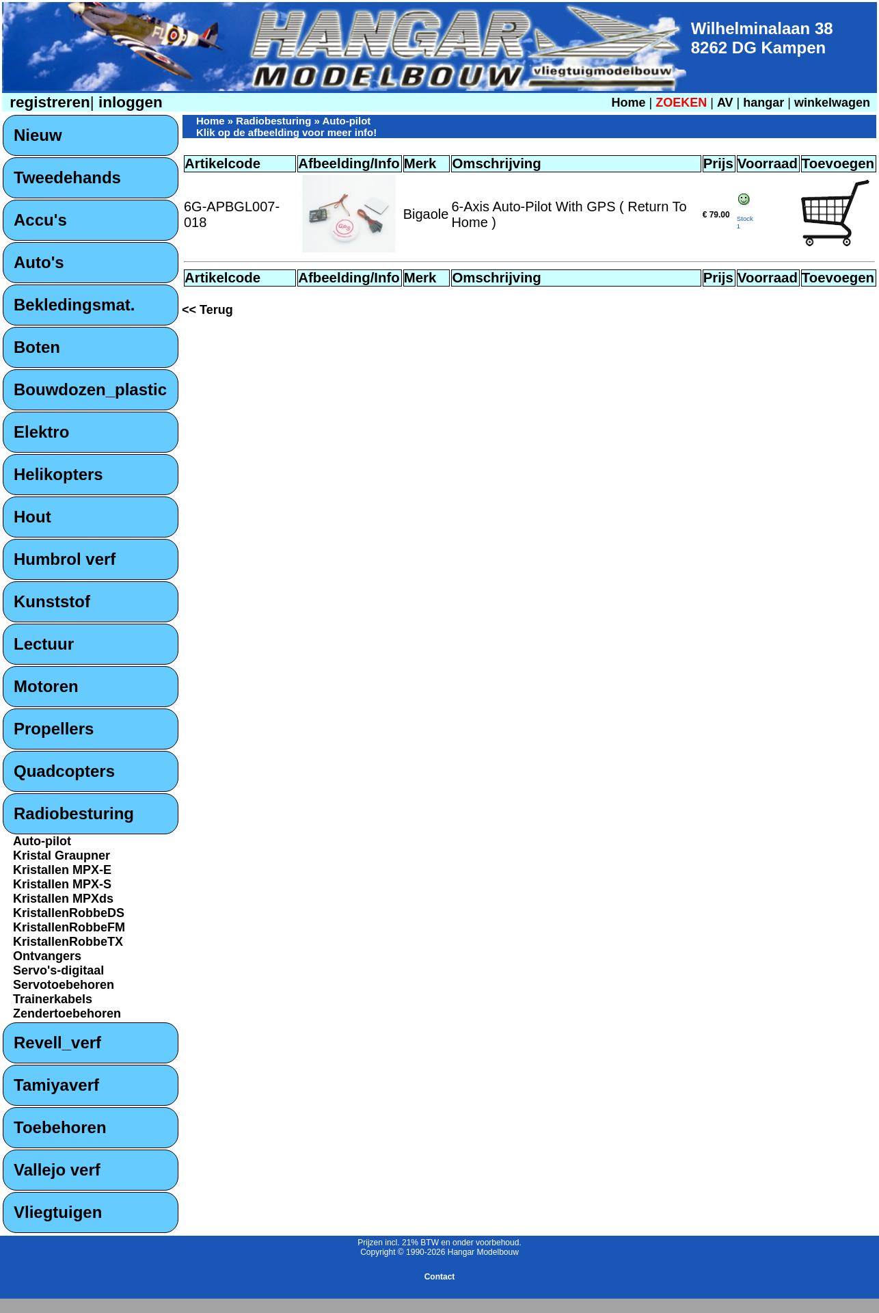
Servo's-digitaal (58, 970)
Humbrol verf (65, 559)
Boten (37, 347)
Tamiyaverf (56, 1085)
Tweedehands (67, 177)
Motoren (46, 686)
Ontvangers (47, 956)
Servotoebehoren (63, 985)
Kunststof (52, 601)
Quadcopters (64, 771)
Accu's (40, 220)
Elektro (41, 432)
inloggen (128, 102)
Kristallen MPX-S (62, 884)
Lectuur (44, 644)
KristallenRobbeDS (68, 913)
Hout (32, 516)
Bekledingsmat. (74, 304)
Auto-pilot (42, 841)
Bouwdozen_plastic (90, 389)
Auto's (39, 262)
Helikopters (58, 474)
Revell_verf (57, 1042)
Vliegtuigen (58, 1212)
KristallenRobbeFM (69, 927)
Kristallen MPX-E (62, 870)
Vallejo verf (57, 1170)
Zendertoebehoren (67, 1013)
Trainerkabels (52, 999)
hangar (763, 102)
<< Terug (207, 310)
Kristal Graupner (61, 855)
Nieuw (38, 135)
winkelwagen (832, 102)
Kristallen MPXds (63, 898)
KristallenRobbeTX (68, 942)
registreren (47, 102)
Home (628, 102)
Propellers (54, 728)
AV (727, 102)
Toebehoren (60, 1127)
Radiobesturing (74, 813)
